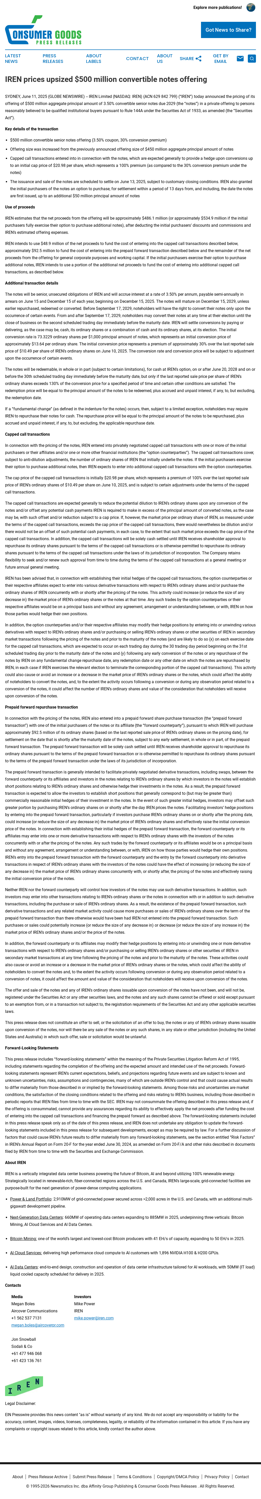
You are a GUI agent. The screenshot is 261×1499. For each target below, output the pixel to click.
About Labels (94, 58)
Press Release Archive (47, 1476)
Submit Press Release (92, 1476)
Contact (137, 58)
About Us (165, 58)
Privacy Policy (217, 1476)
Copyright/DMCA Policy (178, 1476)
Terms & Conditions (134, 1476)
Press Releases (53, 58)
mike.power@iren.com (94, 1318)
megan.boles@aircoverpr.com (37, 1325)
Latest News (13, 58)
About (17, 1476)
